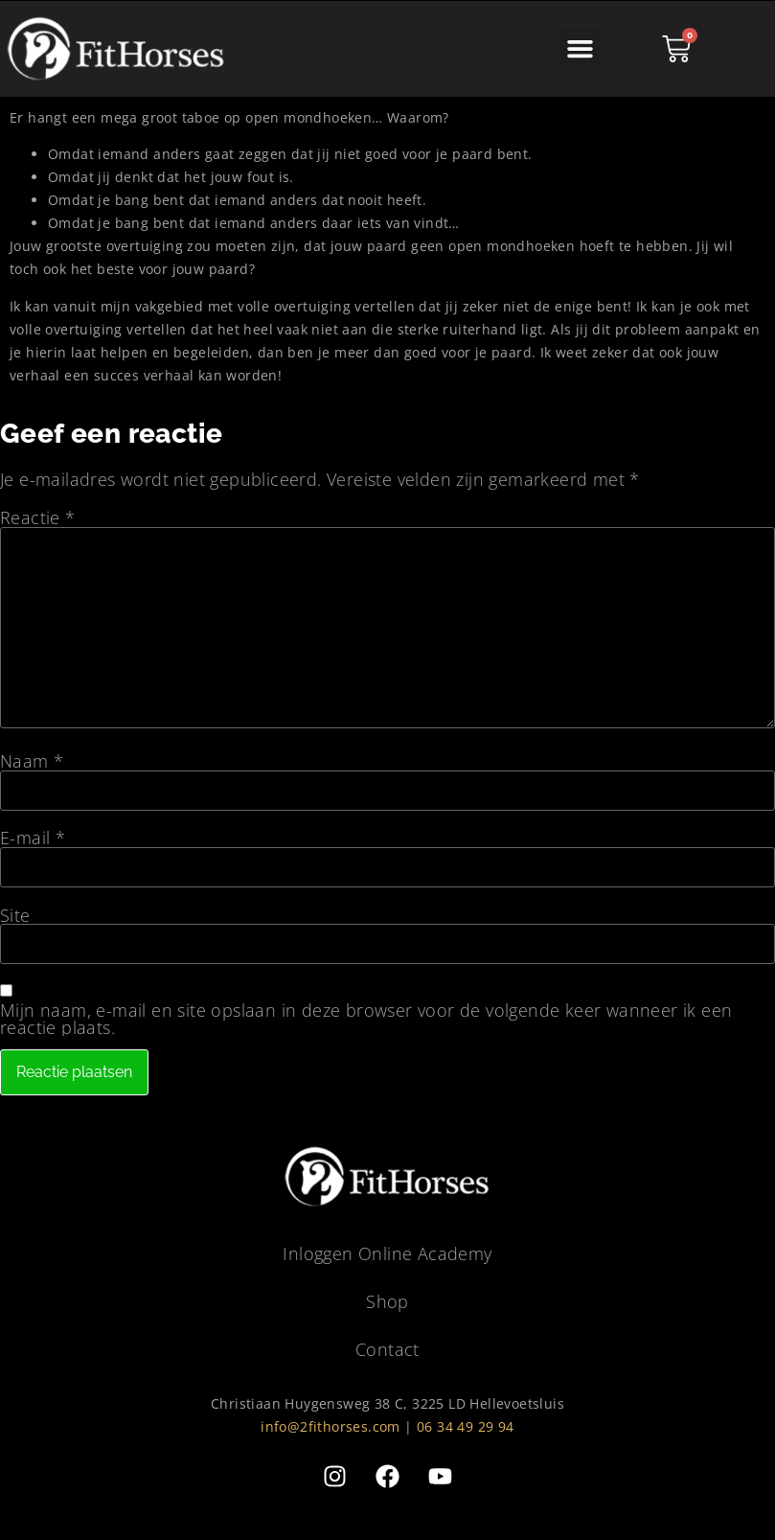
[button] (580, 49)
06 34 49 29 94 (465, 1427)
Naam (31, 761)
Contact (387, 1350)
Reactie (38, 517)
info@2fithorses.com (330, 1427)
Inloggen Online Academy (387, 1254)
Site (15, 915)
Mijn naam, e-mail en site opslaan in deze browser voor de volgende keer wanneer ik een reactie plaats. (366, 1018)
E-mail (32, 837)
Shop (387, 1302)
